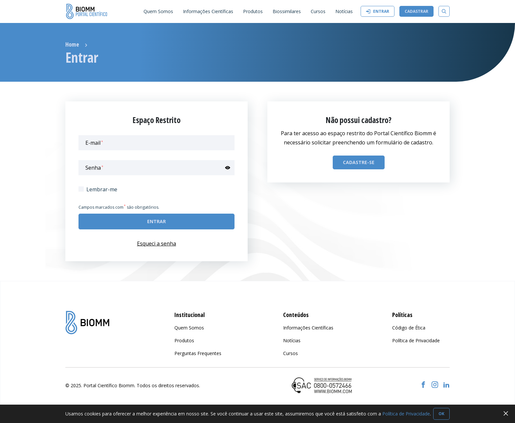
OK (441, 413)
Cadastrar (416, 11)
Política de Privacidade (406, 414)
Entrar (377, 11)
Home (72, 44)
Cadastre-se (358, 162)
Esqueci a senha (156, 243)
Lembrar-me (101, 189)
